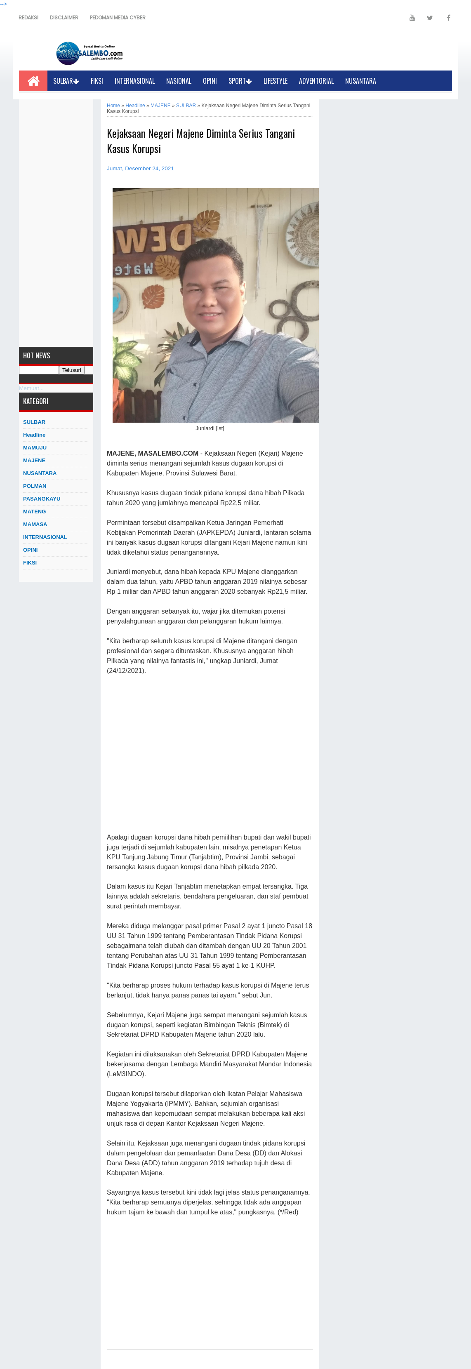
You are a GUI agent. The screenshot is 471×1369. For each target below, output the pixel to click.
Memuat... (31, 388)
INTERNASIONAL (135, 81)
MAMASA (35, 524)
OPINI (210, 81)
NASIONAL (178, 81)
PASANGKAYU (41, 499)
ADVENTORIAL (316, 81)
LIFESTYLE (275, 81)
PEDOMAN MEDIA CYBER (118, 17)
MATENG (34, 511)
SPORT (240, 81)
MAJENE (34, 460)
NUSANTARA (360, 81)
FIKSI (97, 81)
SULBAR (66, 81)
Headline (34, 435)
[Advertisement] (56, 223)
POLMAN (34, 486)
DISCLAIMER (64, 17)
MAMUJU (35, 448)
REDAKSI (28, 17)
